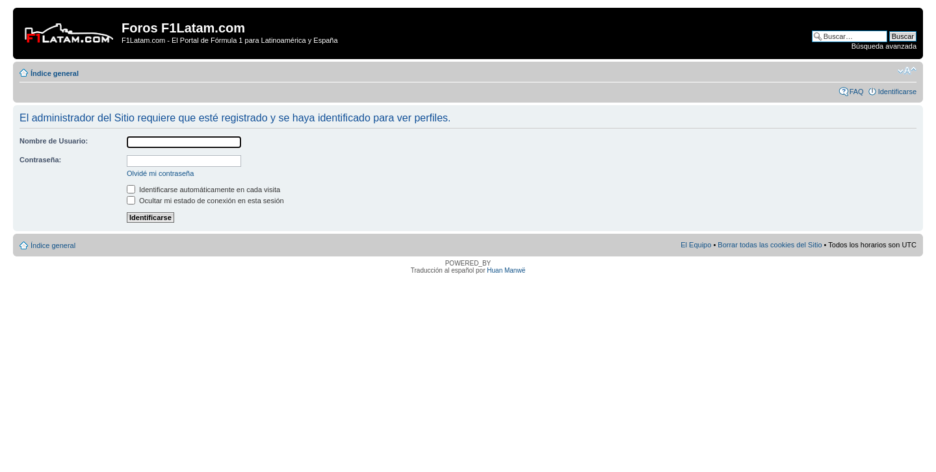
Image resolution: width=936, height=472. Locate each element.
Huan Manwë (506, 270)
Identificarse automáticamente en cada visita (203, 189)
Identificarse (897, 91)
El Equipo (696, 245)
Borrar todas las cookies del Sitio (770, 245)
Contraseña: (40, 160)
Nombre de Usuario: (54, 141)
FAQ (857, 91)
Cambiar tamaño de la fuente (907, 71)
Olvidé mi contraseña (160, 173)
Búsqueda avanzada (884, 46)
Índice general (55, 73)
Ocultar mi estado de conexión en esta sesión (205, 201)
